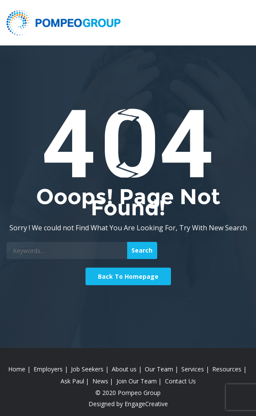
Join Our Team (136, 381)
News (100, 381)
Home (16, 369)
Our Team (159, 369)
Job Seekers (87, 369)
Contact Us (180, 381)
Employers (48, 369)
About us (124, 369)
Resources (226, 369)
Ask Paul (72, 381)
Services (192, 369)
